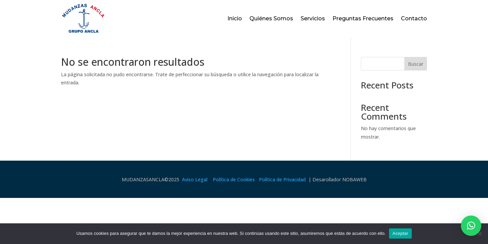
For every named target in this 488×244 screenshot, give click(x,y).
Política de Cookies (234, 179)
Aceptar (400, 233)
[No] (479, 233)
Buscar (415, 64)
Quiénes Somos (271, 18)
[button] (471, 226)
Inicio (234, 18)
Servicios (313, 18)
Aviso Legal (194, 179)
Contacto (414, 18)
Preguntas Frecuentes (362, 18)
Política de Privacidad (282, 179)
